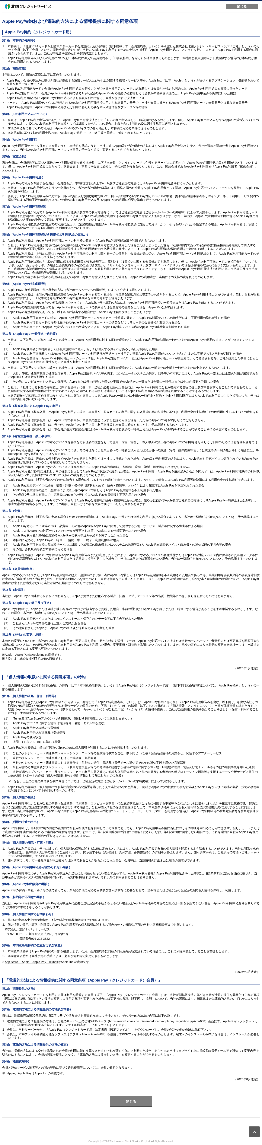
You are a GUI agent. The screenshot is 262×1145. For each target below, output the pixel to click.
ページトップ (254, 1131)
